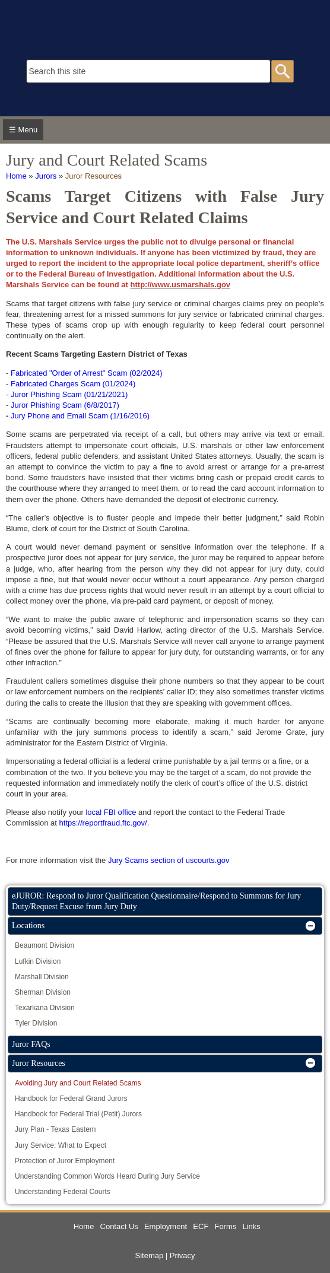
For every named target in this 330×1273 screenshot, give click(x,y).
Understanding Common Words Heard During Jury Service (107, 1176)
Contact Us (119, 1226)
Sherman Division (43, 992)
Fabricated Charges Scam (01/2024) (73, 383)
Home (16, 176)
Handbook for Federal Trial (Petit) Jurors (78, 1114)
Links (251, 1226)
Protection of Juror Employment (65, 1161)
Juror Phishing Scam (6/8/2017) (65, 405)
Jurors (45, 176)
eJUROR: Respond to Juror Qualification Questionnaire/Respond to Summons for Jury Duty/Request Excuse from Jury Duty (156, 901)
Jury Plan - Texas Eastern (55, 1129)
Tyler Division (36, 1023)
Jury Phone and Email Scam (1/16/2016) (80, 415)
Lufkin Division (38, 961)
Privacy (182, 1255)
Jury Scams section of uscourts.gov (168, 860)
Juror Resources (93, 176)
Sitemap (149, 1255)
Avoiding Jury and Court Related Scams (78, 1083)
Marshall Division (42, 977)
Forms (225, 1226)
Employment (165, 1226)
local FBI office (110, 812)
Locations (28, 925)
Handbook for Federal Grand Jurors (71, 1098)
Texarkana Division (45, 1008)
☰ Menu (23, 129)
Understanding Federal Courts (62, 1192)
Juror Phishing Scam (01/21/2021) (69, 394)
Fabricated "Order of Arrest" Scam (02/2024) (87, 373)
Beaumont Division (44, 945)
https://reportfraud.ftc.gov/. (104, 822)
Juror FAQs (31, 1044)
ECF (200, 1226)
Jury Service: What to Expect (60, 1145)
